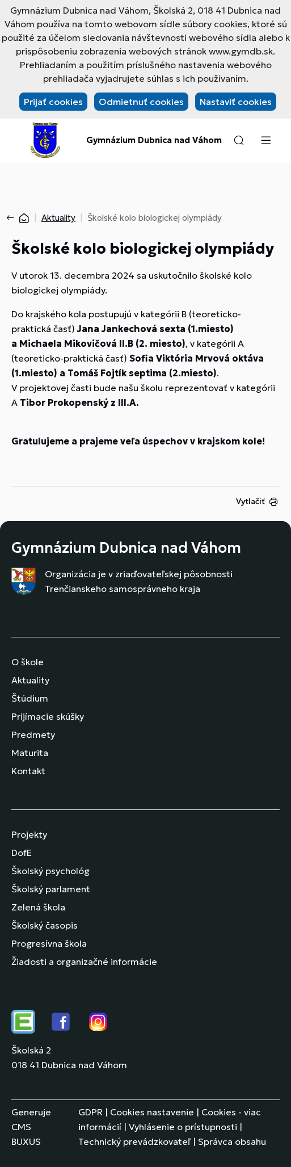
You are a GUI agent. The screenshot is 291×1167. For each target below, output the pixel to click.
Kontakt (28, 770)
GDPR (90, 1112)
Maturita (29, 752)
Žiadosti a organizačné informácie (84, 961)
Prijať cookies (53, 101)
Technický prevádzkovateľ (134, 1141)
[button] (239, 140)
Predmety (33, 734)
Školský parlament (50, 889)
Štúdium (29, 698)
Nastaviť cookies (236, 101)
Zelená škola (38, 907)
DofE (21, 852)
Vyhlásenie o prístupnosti (183, 1126)
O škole (27, 662)
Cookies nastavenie (152, 1112)
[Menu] (265, 140)
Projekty (29, 834)
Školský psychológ (50, 870)
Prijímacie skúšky (47, 716)
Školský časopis (44, 925)
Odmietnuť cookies (141, 101)
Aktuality (58, 217)
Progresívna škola (49, 943)
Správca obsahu (232, 1141)
